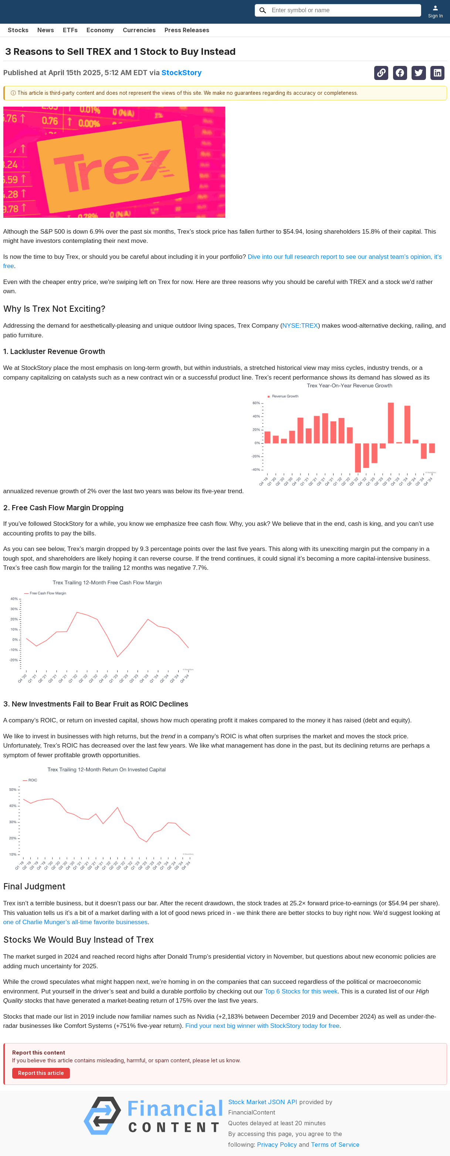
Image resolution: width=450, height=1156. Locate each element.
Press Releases (187, 30)
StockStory (182, 72)
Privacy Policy (277, 1144)
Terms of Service (335, 1144)
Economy (100, 30)
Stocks (18, 30)
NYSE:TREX (300, 325)
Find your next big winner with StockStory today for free (262, 1025)
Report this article (41, 1073)
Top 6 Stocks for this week (300, 991)
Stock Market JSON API (262, 1102)
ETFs (70, 30)
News (45, 30)
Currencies (139, 30)
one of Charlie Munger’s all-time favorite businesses (75, 922)
